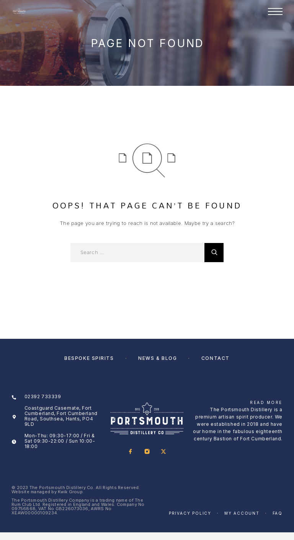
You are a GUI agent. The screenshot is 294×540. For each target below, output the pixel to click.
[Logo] (19, 11)
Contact (215, 358)
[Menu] (275, 11)
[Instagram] (147, 452)
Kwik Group (70, 491)
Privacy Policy (190, 513)
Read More (266, 402)
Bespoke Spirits (89, 358)
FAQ (278, 513)
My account (242, 513)
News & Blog (157, 358)
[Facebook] (130, 452)
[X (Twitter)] (163, 452)
